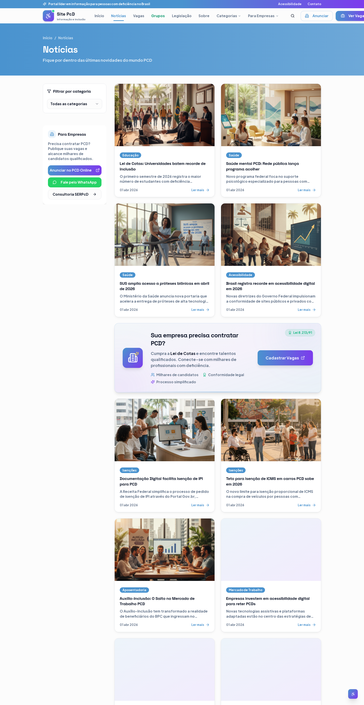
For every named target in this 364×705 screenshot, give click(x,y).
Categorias (229, 16)
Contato (314, 4)
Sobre (204, 16)
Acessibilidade (290, 4)
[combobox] (74, 104)
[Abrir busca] (293, 16)
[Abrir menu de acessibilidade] (353, 694)
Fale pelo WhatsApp (75, 182)
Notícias (118, 16)
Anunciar (317, 16)
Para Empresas (263, 16)
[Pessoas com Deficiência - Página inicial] (64, 15)
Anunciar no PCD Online (75, 170)
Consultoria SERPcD (75, 194)
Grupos (158, 16)
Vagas (138, 16)
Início (99, 16)
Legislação (182, 16)
